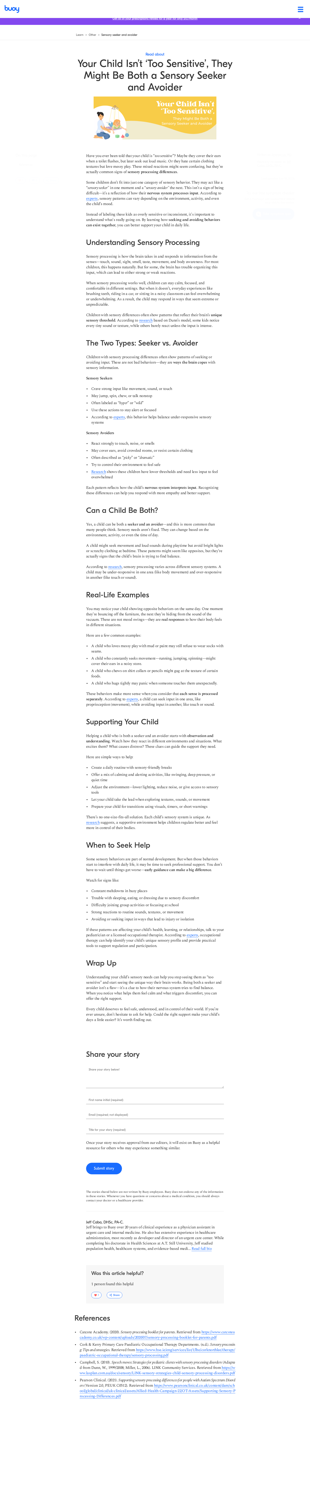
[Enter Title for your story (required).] (155, 1130)
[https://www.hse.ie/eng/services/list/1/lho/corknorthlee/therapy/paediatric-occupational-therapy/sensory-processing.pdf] (157, 1352)
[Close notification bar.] (299, 23)
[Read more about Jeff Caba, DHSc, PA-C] (201, 1248)
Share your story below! (104, 1069)
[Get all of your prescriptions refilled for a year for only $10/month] (155, 24)
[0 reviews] (34, 180)
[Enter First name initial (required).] (155, 1100)
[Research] (98, 472)
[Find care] (232, 9)
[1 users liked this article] (20, 180)
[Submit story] (104, 1168)
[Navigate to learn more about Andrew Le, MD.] (282, 155)
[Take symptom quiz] (273, 214)
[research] (146, 320)
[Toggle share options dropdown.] (51, 180)
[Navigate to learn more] (80, 34)
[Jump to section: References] (26, 164)
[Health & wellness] (198, 9)
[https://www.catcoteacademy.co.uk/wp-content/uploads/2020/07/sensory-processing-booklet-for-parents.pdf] (157, 1334)
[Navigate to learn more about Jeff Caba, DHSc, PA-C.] (274, 163)
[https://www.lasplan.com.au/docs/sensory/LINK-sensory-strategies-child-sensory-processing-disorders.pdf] (157, 1370)
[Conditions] (163, 9)
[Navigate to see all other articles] (92, 34)
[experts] (92, 198)
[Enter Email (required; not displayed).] (155, 1115)
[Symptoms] (134, 9)
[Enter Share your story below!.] (155, 1077)
